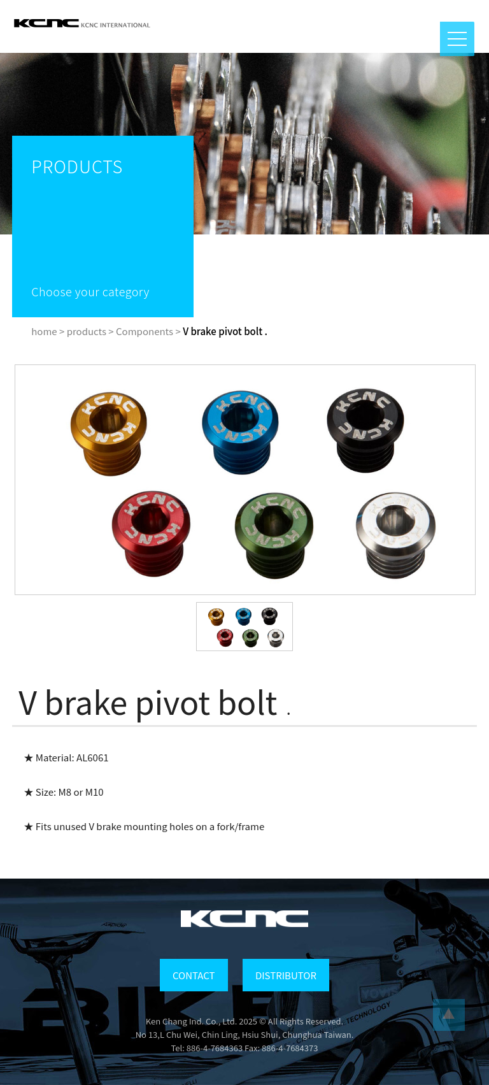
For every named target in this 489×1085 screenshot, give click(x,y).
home (44, 331)
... (449, 1015)
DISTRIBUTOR (285, 975)
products (86, 331)
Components (144, 331)
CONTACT (194, 975)
